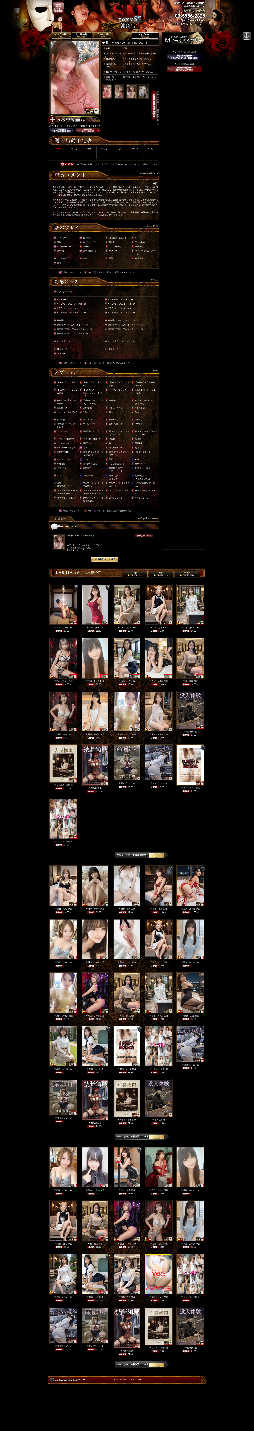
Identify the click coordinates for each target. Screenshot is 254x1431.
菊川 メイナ (189, 788)
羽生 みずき (94, 734)
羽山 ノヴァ (62, 681)
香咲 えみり (94, 962)
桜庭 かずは (157, 681)
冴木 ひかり (94, 909)
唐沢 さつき (126, 734)
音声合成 (190, 732)
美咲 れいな (94, 681)
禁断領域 (95, 788)
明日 (161, 574)
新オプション (127, 783)
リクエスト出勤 (63, 785)
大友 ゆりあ (126, 627)
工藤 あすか (157, 734)
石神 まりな (62, 962)
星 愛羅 (189, 681)
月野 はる (157, 627)
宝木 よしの (94, 1190)
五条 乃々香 (62, 627)
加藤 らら (62, 909)
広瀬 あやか (189, 627)
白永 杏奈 (94, 627)
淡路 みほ (62, 734)
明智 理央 (126, 909)
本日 (135, 574)
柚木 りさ (126, 681)
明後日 (187, 574)
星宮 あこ (94, 1069)
